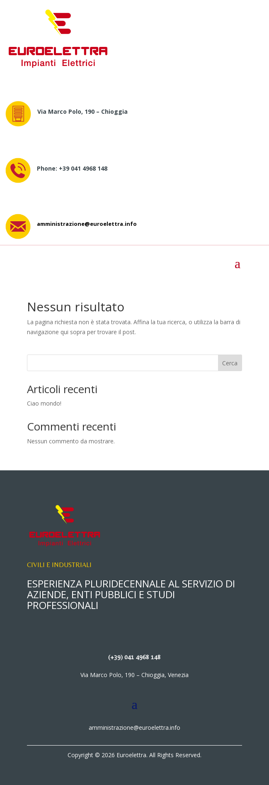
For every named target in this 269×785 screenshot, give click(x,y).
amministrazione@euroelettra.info (87, 223)
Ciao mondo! (44, 403)
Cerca (229, 363)
